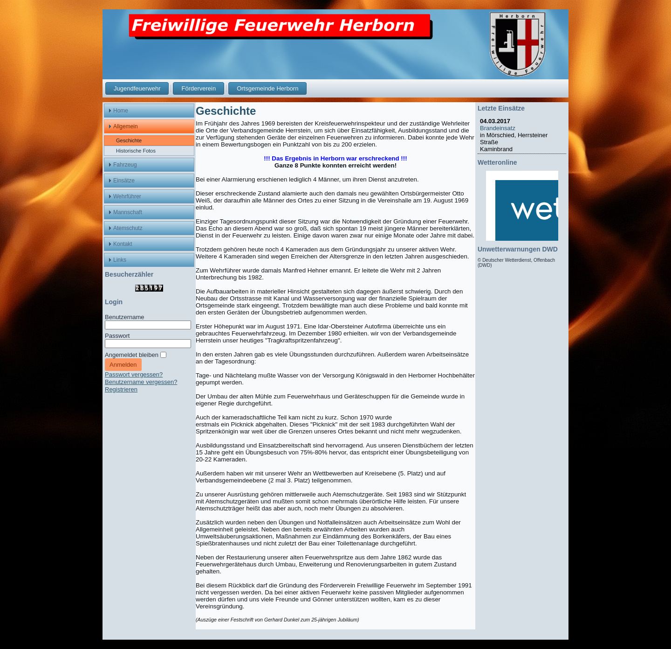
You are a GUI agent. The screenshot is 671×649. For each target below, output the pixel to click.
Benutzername (124, 317)
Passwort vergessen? (134, 374)
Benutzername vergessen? (141, 381)
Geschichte (129, 140)
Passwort (117, 335)
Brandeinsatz (499, 128)
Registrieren (121, 389)
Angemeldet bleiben (131, 354)
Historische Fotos (136, 151)
